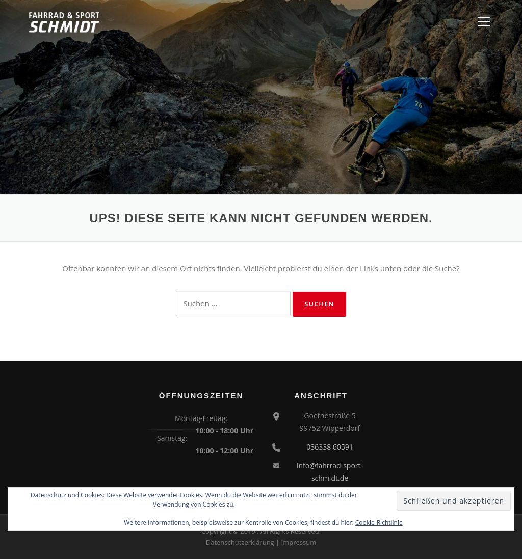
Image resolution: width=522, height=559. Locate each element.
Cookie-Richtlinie (379, 522)
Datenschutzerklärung (240, 542)
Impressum (299, 542)
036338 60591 (329, 447)
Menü (484, 21)
